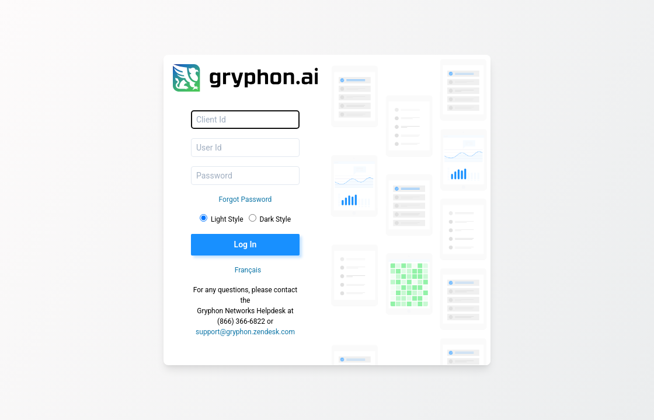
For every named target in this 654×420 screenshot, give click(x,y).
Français (248, 270)
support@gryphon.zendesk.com (245, 332)
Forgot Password (245, 199)
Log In (245, 244)
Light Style (227, 219)
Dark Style (275, 219)
